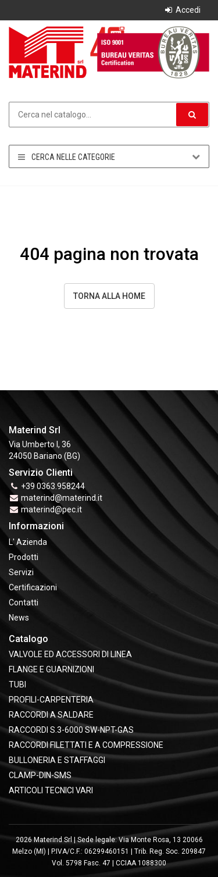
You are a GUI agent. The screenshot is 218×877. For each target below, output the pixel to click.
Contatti (23, 602)
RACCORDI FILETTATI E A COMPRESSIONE (86, 745)
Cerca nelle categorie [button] (109, 156)
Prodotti (23, 557)
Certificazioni (33, 587)
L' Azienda (28, 542)
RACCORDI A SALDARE (51, 714)
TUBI (17, 684)
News (19, 617)
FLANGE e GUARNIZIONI (51, 669)
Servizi (21, 572)
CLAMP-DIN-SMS (40, 775)
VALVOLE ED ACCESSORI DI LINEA (70, 654)
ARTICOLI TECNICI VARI (51, 790)
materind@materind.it (61, 497)
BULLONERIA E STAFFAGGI (57, 760)
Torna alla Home (109, 296)
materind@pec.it (51, 509)
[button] (192, 114)
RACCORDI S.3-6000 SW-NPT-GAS (71, 730)
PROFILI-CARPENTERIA (51, 699)
